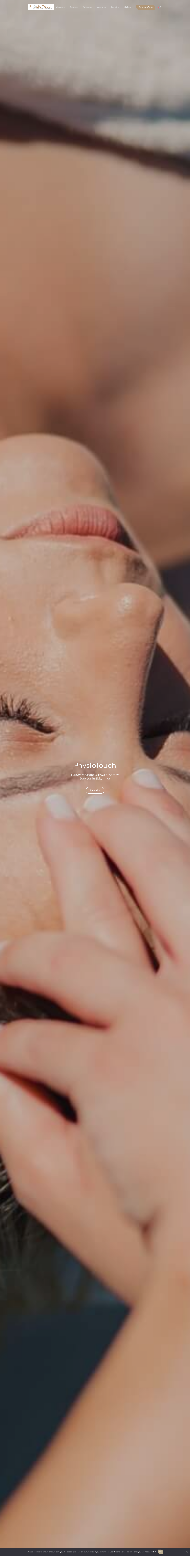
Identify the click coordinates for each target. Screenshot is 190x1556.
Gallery (127, 7)
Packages (87, 7)
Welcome (60, 7)
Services (74, 7)
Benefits (115, 7)
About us (101, 7)
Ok (160, 1552)
